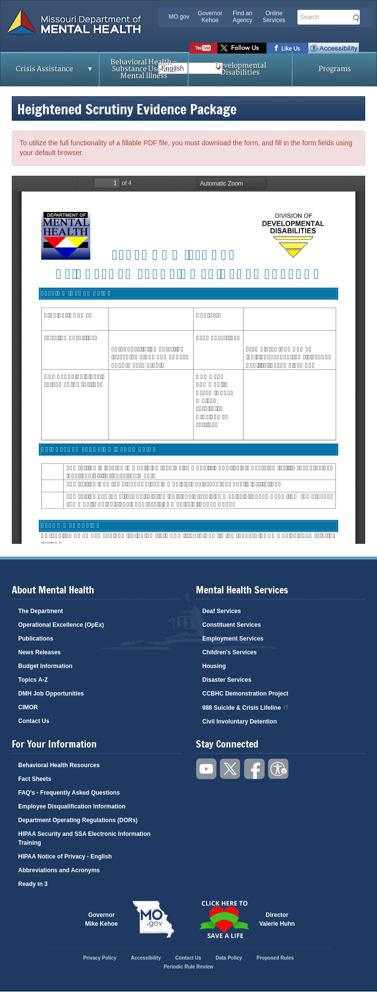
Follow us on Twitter (242, 48)
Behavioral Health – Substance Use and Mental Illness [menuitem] (143, 69)
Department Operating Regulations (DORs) (77, 820)
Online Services (274, 17)
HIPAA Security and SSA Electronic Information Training (84, 838)
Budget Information (45, 666)
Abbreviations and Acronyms (59, 870)
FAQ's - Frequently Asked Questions (69, 792)
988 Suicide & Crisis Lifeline (246, 707)
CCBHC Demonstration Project (245, 693)
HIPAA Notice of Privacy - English (65, 856)
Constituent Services (231, 624)
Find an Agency (242, 17)
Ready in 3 (33, 884)
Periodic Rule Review (188, 966)
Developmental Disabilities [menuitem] (240, 69)
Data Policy (228, 958)
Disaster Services (226, 679)
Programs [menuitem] (335, 69)
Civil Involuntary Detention (239, 721)
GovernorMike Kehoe (101, 919)
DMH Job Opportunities (51, 693)
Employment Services (233, 638)
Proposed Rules (275, 958)
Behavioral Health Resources (59, 765)
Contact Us (33, 721)
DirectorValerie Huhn (277, 919)
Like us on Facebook (287, 48)
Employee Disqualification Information (72, 806)
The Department (40, 611)
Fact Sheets (34, 779)
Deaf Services (221, 611)
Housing (214, 666)
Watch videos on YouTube (203, 48)
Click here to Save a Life (223, 919)
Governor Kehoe (210, 17)
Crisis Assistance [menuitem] (47, 72)
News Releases (39, 652)
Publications (35, 638)
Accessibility (333, 48)
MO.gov (179, 16)
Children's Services (229, 652)
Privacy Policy (99, 958)
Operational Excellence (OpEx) (61, 624)
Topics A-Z (33, 679)
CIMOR (28, 707)
